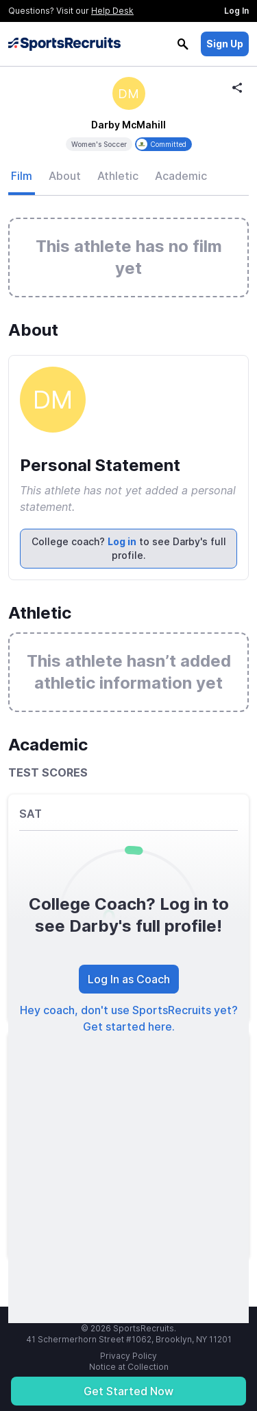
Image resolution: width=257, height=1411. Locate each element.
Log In (236, 10)
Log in (122, 541)
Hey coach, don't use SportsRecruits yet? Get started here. (129, 1018)
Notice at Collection (129, 1367)
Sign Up (224, 43)
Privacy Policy (128, 1356)
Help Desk (112, 10)
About (65, 176)
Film (21, 176)
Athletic (117, 176)
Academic (181, 176)
